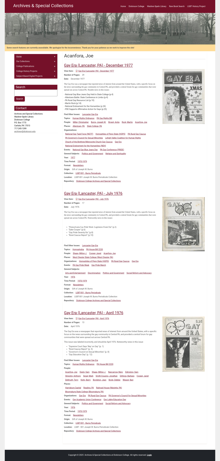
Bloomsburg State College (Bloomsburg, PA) (84, 392)
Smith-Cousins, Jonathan (106, 376)
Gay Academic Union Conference (87, 399)
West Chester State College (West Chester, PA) (93, 257)
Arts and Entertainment (75, 273)
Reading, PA (88, 388)
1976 (73, 277)
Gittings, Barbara (127, 376)
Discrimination (94, 273)
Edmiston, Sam (131, 372)
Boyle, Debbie (114, 380)
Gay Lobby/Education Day (115, 399)
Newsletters (78, 165)
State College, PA (94, 126)
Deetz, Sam (85, 372)
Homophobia (78, 249)
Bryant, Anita (113, 122)
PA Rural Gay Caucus (137, 134)
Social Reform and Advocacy (139, 273)
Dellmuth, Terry (71, 380)
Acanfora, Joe (141, 122)
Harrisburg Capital (73, 388)
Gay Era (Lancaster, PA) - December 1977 (96, 71)
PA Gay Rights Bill (104, 118)
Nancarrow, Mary (115, 372)
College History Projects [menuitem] (35, 72)
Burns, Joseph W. (98, 122)
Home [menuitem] (123, 6)
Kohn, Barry (86, 380)
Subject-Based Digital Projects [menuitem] (35, 77)
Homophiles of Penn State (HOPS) (110, 134)
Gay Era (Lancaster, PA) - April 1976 (93, 318)
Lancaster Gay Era (90, 114)
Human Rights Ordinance (83, 118)
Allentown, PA (79, 126)
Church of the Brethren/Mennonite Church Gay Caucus (89, 142)
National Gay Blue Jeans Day (85, 150)
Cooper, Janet (95, 253)
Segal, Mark (88, 376)
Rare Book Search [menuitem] (177, 6)
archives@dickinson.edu (24, 131)
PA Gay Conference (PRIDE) (112, 150)
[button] (183, 96)
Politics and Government (92, 153)
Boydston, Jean (99, 380)
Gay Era (118, 142)
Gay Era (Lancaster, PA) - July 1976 (93, 199)
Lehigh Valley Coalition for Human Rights (123, 138)
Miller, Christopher (81, 122)
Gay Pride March (98, 265)
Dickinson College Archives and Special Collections (98, 181)
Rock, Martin (127, 122)
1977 (73, 157)
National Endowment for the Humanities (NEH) (85, 146)
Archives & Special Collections (43, 5)
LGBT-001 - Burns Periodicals (88, 173)
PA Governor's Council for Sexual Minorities (84, 138)
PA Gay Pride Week (81, 265)
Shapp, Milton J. (80, 253)
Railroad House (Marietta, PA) (109, 388)
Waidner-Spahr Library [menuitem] (156, 6)
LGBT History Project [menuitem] (196, 6)
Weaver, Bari (128, 380)
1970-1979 (82, 161)
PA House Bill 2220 (94, 249)
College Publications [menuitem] (35, 67)
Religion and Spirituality (116, 153)
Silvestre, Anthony (73, 376)
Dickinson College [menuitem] (136, 6)
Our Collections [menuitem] (35, 62)
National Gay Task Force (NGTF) (79, 134)
